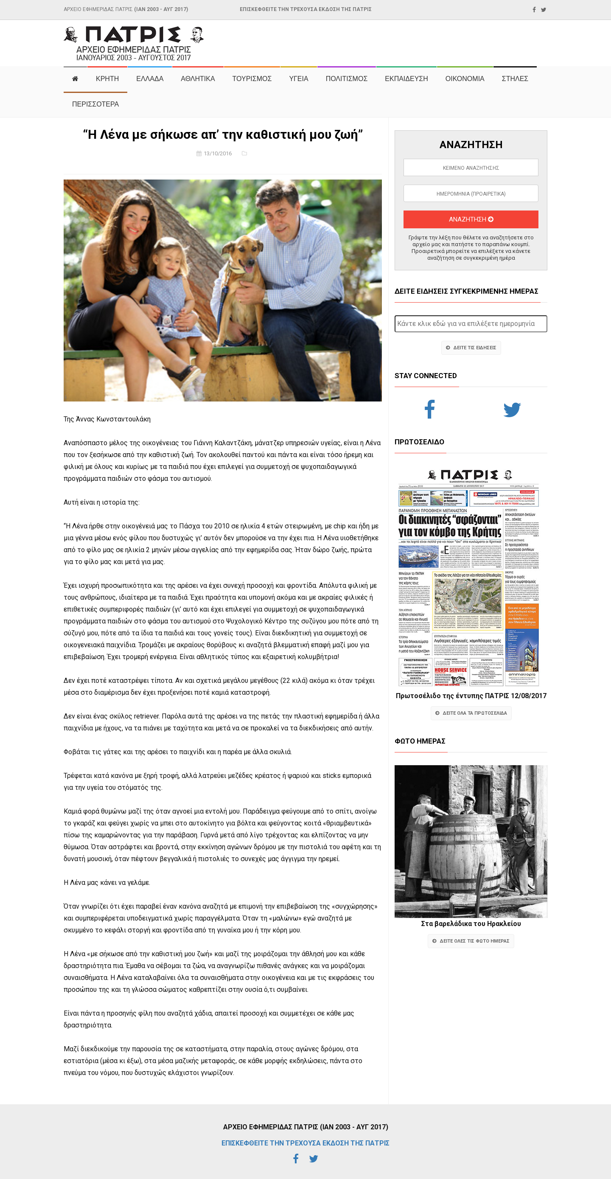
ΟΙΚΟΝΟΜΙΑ (465, 78)
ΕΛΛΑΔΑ (149, 78)
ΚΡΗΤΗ (107, 78)
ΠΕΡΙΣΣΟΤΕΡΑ (95, 104)
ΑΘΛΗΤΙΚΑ (198, 78)
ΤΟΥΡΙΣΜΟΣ (252, 78)
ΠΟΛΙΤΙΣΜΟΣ (347, 78)
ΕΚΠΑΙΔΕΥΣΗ (406, 78)
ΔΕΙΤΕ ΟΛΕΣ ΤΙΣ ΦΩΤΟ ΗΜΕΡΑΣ (471, 941)
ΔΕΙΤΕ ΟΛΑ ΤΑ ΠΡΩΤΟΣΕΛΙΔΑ (471, 713)
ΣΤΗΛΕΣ (515, 78)
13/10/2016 (218, 153)
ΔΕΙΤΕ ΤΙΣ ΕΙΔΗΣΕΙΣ (471, 348)
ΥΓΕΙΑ (298, 78)
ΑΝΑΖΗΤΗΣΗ (471, 219)
